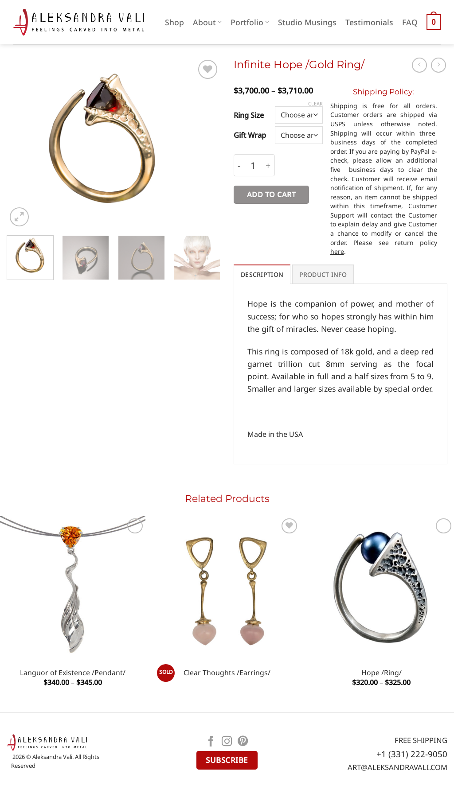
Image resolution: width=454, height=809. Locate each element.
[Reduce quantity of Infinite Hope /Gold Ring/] (239, 165)
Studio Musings (307, 22)
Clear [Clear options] (315, 104)
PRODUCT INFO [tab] (323, 274)
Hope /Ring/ (381, 672)
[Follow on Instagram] (227, 742)
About (207, 22)
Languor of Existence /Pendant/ (72, 672)
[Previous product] (438, 65)
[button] (434, 22)
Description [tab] (262, 274)
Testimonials (369, 22)
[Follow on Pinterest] (243, 742)
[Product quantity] (253, 165)
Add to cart (271, 194)
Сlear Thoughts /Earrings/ (227, 672)
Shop (174, 22)
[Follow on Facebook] (211, 742)
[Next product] (419, 65)
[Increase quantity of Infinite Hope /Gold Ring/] (268, 165)
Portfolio (250, 22)
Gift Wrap (250, 135)
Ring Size (249, 115)
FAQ (410, 22)
